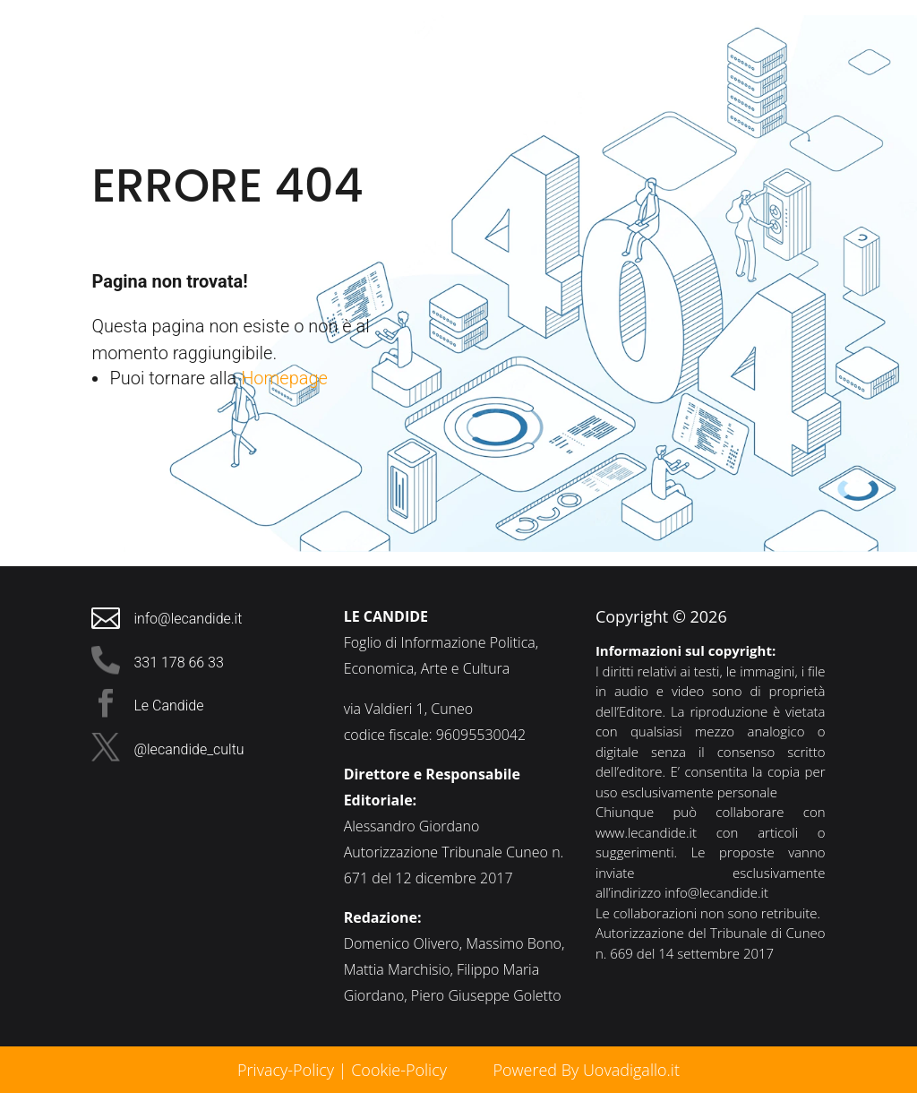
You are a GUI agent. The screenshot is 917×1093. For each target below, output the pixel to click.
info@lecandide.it (716, 892)
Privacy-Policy (285, 1069)
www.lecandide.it (646, 832)
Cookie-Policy (400, 1069)
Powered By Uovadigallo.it (586, 1069)
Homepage (284, 378)
